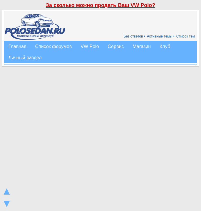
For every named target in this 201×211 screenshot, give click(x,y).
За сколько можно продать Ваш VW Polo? (100, 5)
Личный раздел (25, 57)
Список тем (185, 36)
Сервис (116, 46)
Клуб (165, 46)
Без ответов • (134, 36)
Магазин (142, 46)
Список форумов (53, 46)
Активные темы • (161, 36)
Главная (17, 46)
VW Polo (90, 46)
